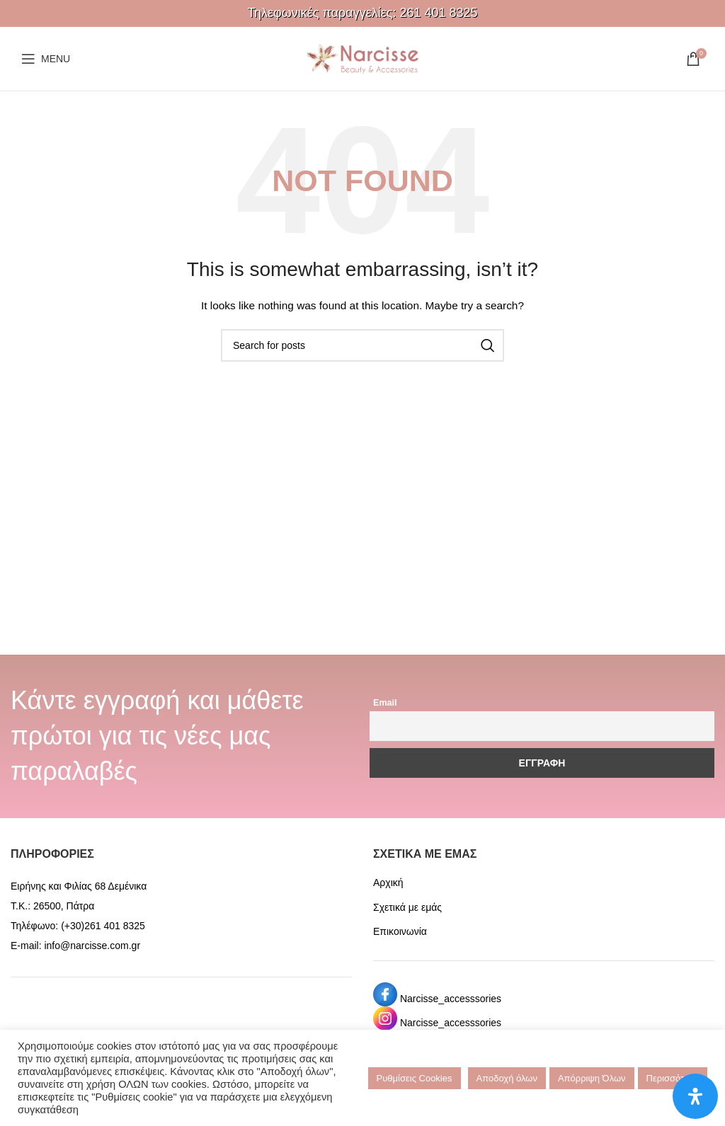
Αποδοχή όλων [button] (506, 1078)
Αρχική (388, 882)
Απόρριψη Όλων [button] (592, 1078)
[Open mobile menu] (45, 59)
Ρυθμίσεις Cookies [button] (414, 1078)
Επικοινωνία (400, 931)
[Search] (362, 345)
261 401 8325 (438, 13)
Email (385, 703)
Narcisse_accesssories (450, 998)
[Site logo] (362, 58)
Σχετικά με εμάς (407, 907)
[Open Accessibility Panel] (695, 1096)
